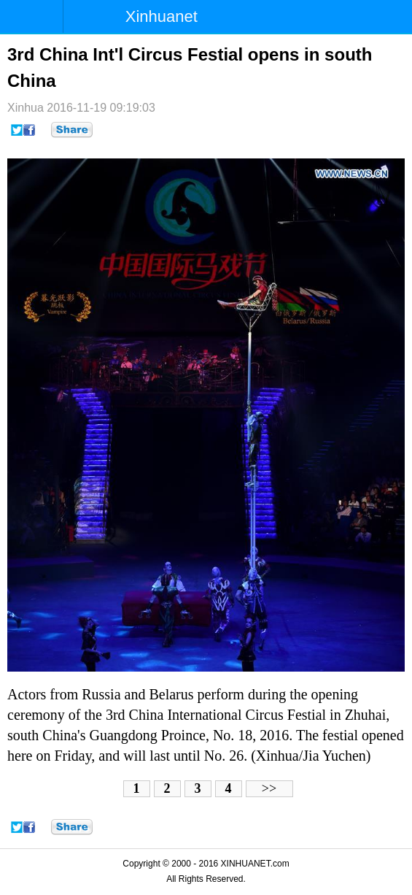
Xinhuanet (161, 16)
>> (269, 788)
